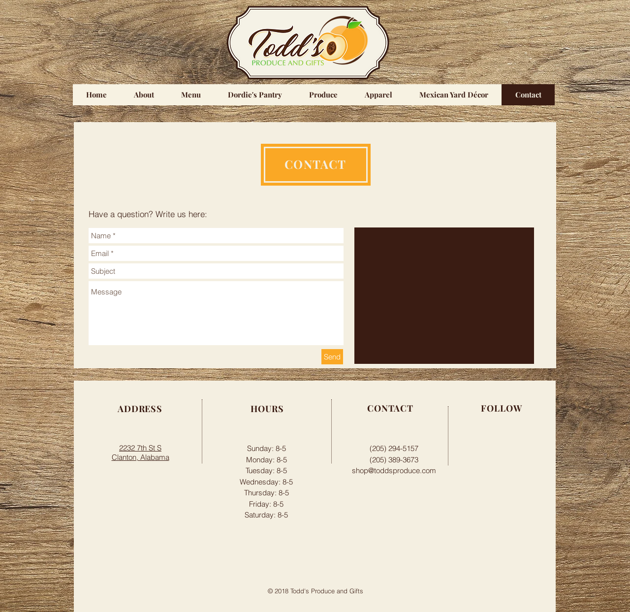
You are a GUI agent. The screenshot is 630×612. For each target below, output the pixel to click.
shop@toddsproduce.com (394, 470)
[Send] (332, 356)
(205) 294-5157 (394, 448)
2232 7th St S (140, 447)
